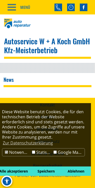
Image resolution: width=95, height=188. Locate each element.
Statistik (41, 152)
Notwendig (17, 152)
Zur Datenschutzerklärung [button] (28, 143)
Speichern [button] (46, 171)
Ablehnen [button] (76, 171)
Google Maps (68, 152)
